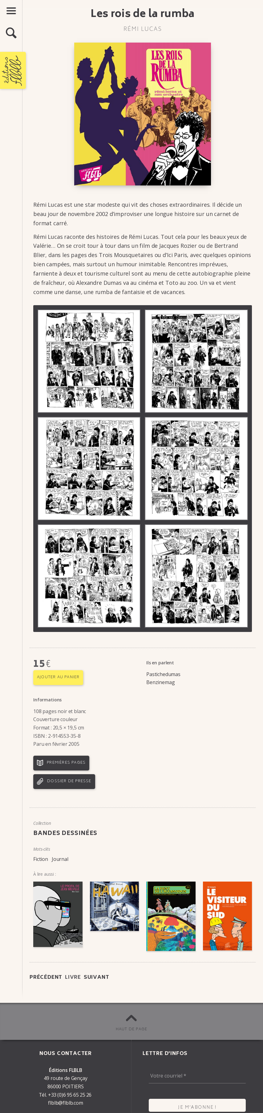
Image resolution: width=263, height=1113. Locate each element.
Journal (60, 859)
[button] (11, 33)
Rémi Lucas (142, 30)
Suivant (96, 977)
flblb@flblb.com (65, 1102)
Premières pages (66, 763)
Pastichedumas (163, 674)
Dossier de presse (69, 781)
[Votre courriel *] (197, 1076)
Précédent (46, 977)
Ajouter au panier (58, 677)
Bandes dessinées (65, 834)
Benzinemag (160, 682)
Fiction (40, 859)
